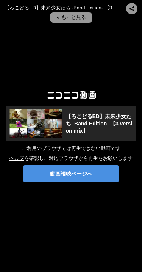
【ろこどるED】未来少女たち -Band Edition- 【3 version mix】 (99, 123)
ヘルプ (16, 158)
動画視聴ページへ (71, 174)
